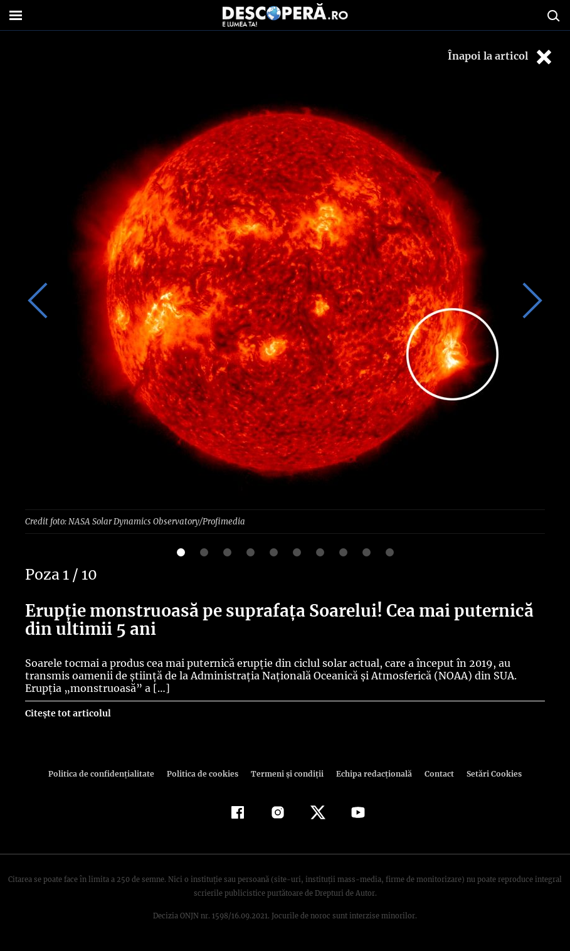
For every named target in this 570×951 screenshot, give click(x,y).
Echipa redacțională (371, 773)
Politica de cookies (204, 773)
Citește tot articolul (67, 712)
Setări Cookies (488, 773)
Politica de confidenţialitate (107, 773)
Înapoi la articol (501, 57)
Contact (434, 773)
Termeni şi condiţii (286, 773)
